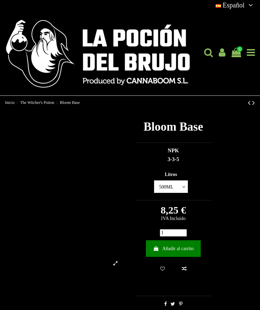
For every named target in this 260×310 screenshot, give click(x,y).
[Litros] (171, 186)
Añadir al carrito (173, 248)
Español (235, 5)
